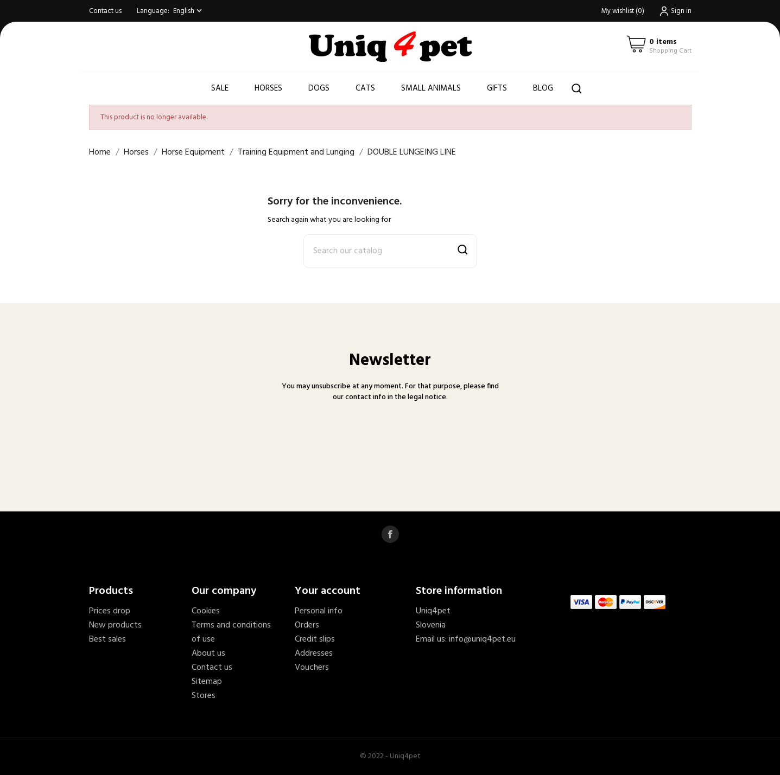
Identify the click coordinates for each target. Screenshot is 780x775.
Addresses (314, 653)
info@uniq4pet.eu (482, 639)
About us (208, 653)
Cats (365, 88)
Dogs (318, 88)
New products (115, 625)
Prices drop (109, 611)
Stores (203, 696)
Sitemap (207, 682)
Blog (543, 88)
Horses (268, 88)
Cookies (206, 611)
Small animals (431, 88)
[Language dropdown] (188, 11)
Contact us (105, 11)
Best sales (107, 639)
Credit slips (315, 639)
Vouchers (312, 668)
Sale (220, 88)
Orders (307, 625)
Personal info (319, 611)
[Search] (390, 251)
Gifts (497, 88)
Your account (327, 591)
